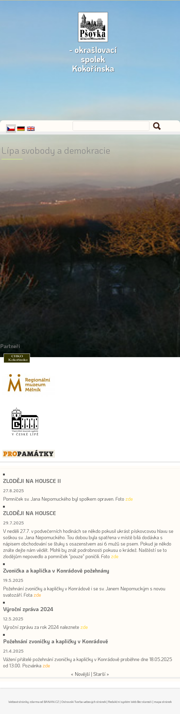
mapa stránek (163, 702)
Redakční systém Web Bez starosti (130, 702)
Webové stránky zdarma (24, 702)
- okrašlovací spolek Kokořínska (93, 46)
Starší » (101, 674)
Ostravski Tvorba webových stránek (83, 702)
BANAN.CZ (51, 702)
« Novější (80, 674)
